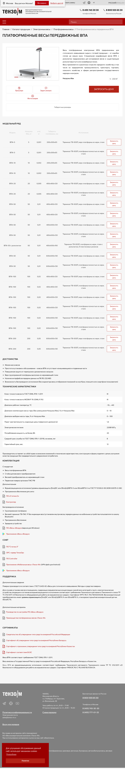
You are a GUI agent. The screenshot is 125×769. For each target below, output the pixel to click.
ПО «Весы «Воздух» (14, 528)
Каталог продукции (21, 29)
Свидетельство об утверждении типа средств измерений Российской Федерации (38, 634)
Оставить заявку (67, 2)
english (120, 3)
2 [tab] (21, 78)
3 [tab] (26, 78)
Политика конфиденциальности (17, 712)
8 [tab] (49, 78)
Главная (5, 29)
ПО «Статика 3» (12, 496)
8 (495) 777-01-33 (91, 712)
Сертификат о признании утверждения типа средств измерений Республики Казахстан (40, 646)
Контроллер (11, 502)
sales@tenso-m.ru (9, 717)
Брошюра (19, 89)
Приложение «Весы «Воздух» (18, 534)
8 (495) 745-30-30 (91, 708)
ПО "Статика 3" (12, 547)
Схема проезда (49, 712)
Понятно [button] (25, 761)
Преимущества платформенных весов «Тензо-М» (26, 618)
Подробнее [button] (11, 754)
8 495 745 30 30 (91, 10)
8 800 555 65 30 (114, 10)
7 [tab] (44, 78)
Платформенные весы (63, 29)
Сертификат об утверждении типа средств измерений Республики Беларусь (36, 640)
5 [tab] (35, 78)
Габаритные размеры (62, 107)
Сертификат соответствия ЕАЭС (19, 652)
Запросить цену (114, 142)
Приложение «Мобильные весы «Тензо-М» (23, 564)
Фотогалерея (32, 97)
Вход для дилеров (10, 724)
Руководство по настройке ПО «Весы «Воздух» (24, 612)
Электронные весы (41, 29)
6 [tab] (40, 78)
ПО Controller (11, 559)
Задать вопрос (46, 89)
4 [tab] (30, 78)
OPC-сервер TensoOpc (15, 553)
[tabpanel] (32, 63)
